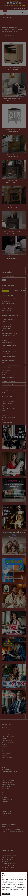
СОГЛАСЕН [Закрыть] (6, 894)
